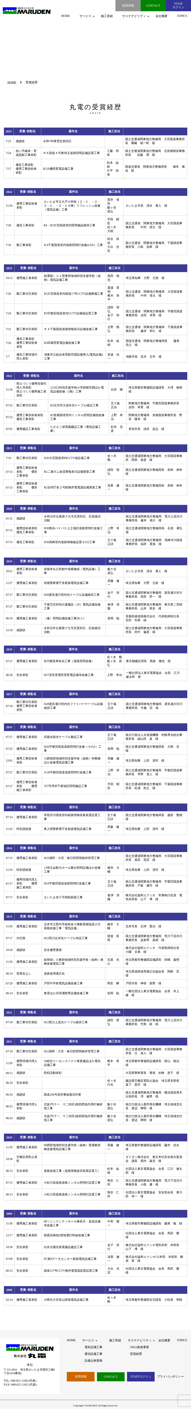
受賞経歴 (136, 1353)
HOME (65, 15)
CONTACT (153, 5)
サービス (85, 16)
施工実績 (107, 16)
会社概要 (161, 16)
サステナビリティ (134, 16)
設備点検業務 (93, 1360)
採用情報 (128, 5)
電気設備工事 (93, 1347)
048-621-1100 (19, 1380)
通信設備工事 (93, 1353)
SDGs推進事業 (139, 1347)
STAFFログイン (178, 5)
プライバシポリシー (170, 1376)
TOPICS (182, 15)
